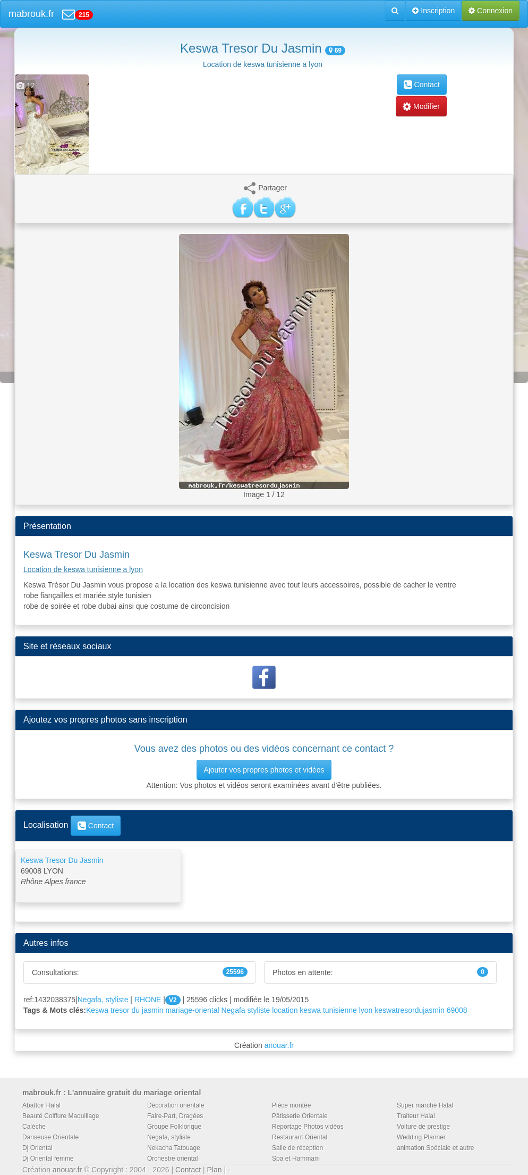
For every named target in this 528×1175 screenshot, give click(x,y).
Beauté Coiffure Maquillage (60, 1116)
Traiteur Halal (416, 1116)
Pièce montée (291, 1105)
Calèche (34, 1126)
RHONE (147, 999)
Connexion (491, 10)
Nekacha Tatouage (173, 1148)
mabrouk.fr (31, 14)
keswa (310, 1010)
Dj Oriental (37, 1148)
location (284, 1010)
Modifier (421, 106)
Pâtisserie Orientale (300, 1116)
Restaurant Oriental (299, 1137)
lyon (366, 1010)
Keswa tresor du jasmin (125, 1010)
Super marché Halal (425, 1105)
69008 (457, 1010)
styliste (259, 1010)
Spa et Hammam (296, 1158)
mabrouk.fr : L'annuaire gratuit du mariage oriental (111, 1092)
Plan (214, 1169)
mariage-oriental (192, 1010)
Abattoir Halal (41, 1105)
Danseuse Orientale (50, 1137)
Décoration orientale (175, 1105)
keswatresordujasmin (409, 1010)
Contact (422, 84)
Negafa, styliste (103, 999)
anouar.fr (279, 1045)
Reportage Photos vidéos (308, 1126)
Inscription (433, 10)
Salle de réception (297, 1148)
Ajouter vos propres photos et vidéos (263, 770)
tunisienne (340, 1010)
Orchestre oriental (172, 1158)
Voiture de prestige (423, 1126)
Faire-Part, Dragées (175, 1116)
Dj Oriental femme (48, 1158)
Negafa (233, 1010)
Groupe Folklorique (174, 1126)
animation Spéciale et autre (435, 1148)
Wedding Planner (421, 1137)
